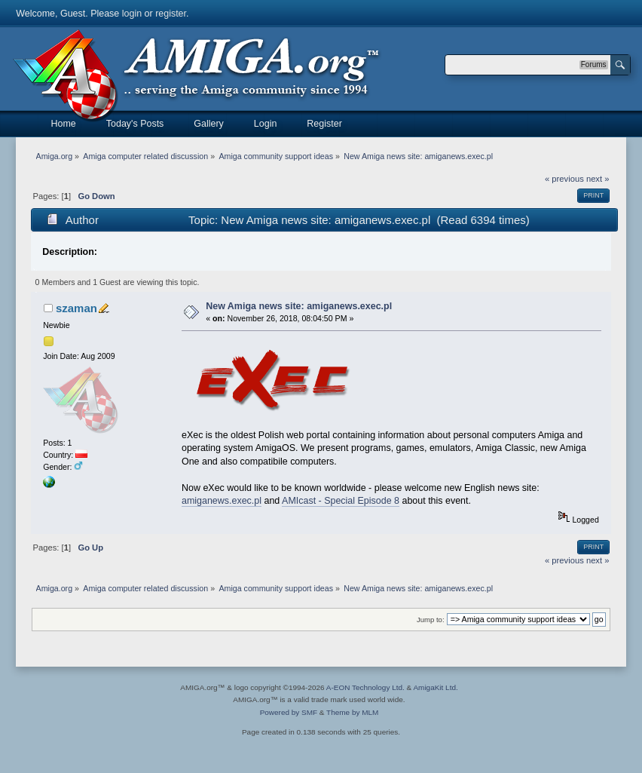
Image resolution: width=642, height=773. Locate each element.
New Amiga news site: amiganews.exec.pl (299, 306)
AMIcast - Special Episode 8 (340, 500)
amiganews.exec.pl (221, 500)
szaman (76, 308)
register (170, 13)
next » (598, 178)
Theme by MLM (352, 712)
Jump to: (431, 619)
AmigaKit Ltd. (435, 687)
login (132, 13)
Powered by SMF (288, 712)
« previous (564, 178)
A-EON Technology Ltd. (365, 687)
